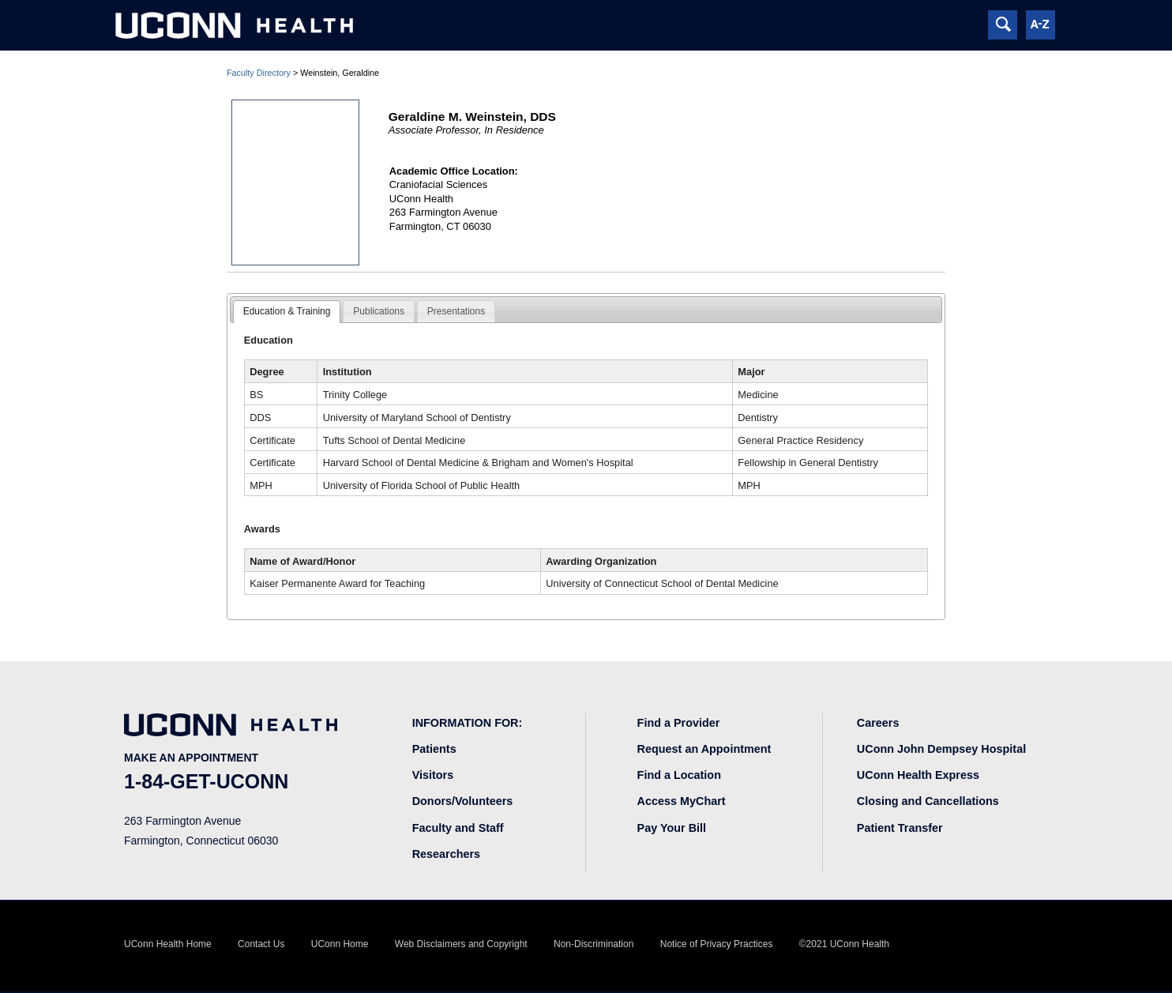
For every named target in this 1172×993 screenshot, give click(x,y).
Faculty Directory (259, 72)
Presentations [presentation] (456, 311)
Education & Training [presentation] (287, 311)
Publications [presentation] (378, 311)
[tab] (287, 312)
